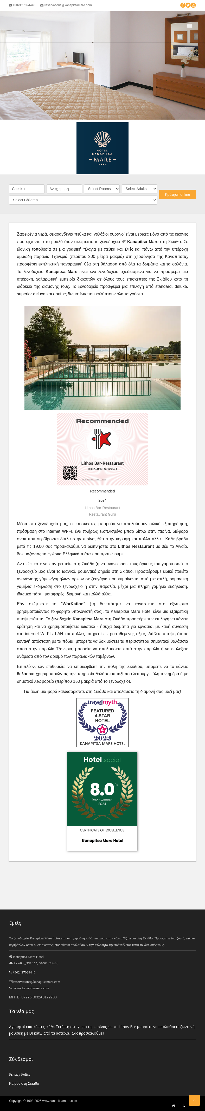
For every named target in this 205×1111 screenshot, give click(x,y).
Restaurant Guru (102, 514)
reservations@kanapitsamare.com (66, 5)
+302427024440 (22, 5)
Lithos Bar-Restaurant (102, 508)
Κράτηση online (177, 194)
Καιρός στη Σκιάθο (24, 1083)
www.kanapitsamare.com (31, 988)
